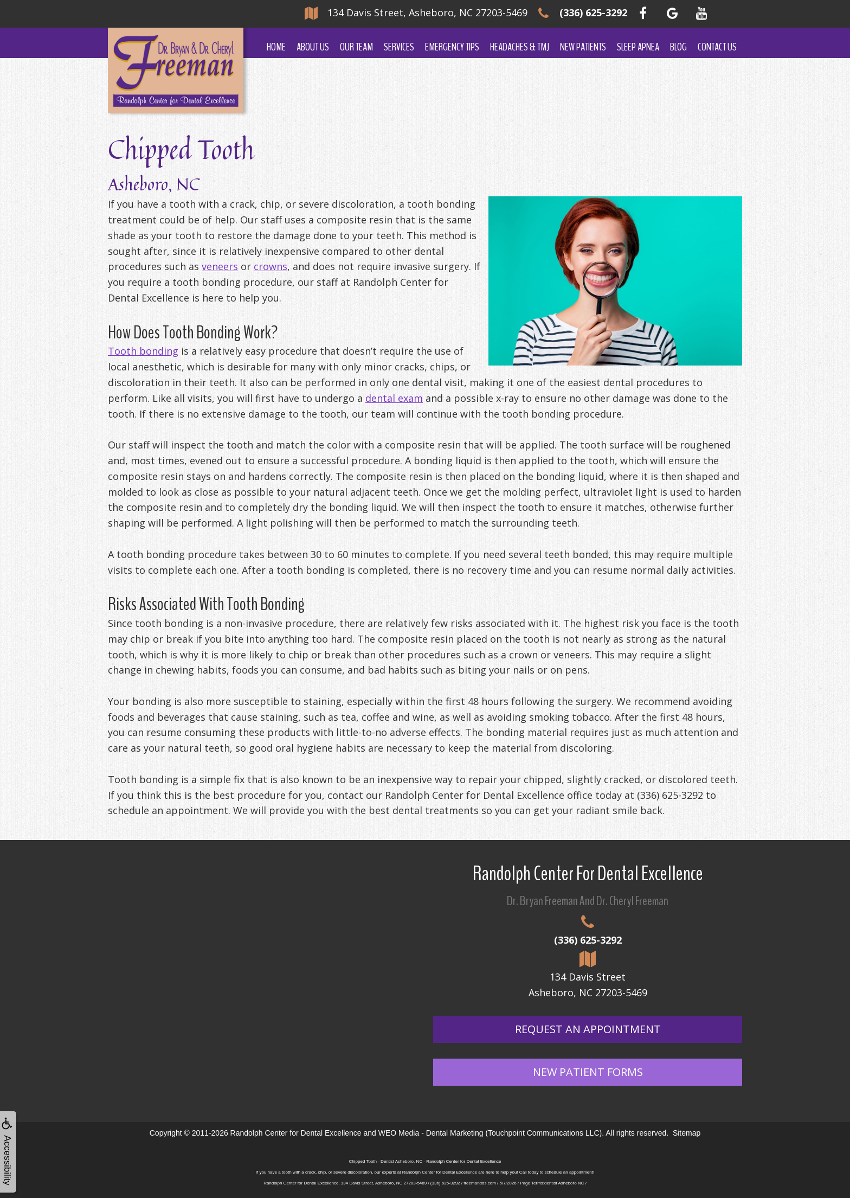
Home (276, 47)
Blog (678, 47)
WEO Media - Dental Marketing (431, 1133)
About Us (313, 47)
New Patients (583, 47)
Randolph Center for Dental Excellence (296, 1133)
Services (399, 47)
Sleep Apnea (638, 47)
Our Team (356, 47)
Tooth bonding (143, 350)
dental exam (394, 398)
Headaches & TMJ (519, 47)
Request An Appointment (588, 1029)
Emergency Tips (452, 47)
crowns (270, 266)
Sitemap (686, 1133)
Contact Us (717, 47)
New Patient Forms (588, 1072)
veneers (220, 266)
